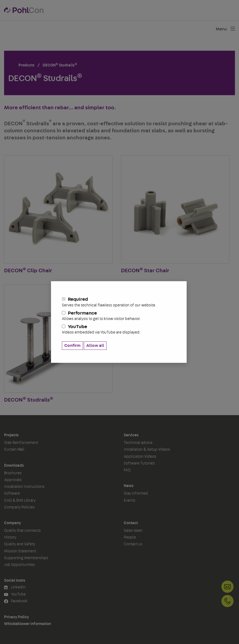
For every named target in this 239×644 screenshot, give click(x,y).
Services (131, 435)
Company (12, 523)
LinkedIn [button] (15, 587)
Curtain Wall (14, 449)
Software (12, 493)
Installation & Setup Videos (147, 449)
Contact (131, 523)
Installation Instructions (24, 487)
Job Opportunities (19, 565)
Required (119, 302)
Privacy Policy (16, 617)
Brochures (13, 473)
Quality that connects (22, 531)
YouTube (119, 329)
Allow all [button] (95, 345)
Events (129, 500)
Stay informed (136, 493)
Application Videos (140, 457)
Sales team (133, 531)
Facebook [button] (15, 601)
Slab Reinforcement (21, 443)
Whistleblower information (27, 624)
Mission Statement (20, 551)
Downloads (14, 465)
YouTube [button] (15, 594)
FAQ (127, 470)
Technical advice (138, 443)
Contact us (133, 544)
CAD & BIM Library (20, 500)
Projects (11, 435)
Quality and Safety (19, 544)
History (10, 537)
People (130, 537)
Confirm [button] (72, 345)
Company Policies (19, 507)
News (128, 486)
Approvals (13, 480)
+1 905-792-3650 (227, 601)
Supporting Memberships (26, 558)
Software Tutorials (139, 463)
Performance (119, 316)
